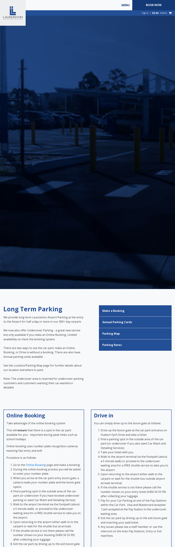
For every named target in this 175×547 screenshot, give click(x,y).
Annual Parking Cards (117, 322)
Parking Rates (112, 345)
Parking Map (111, 333)
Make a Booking (113, 311)
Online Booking (36, 465)
